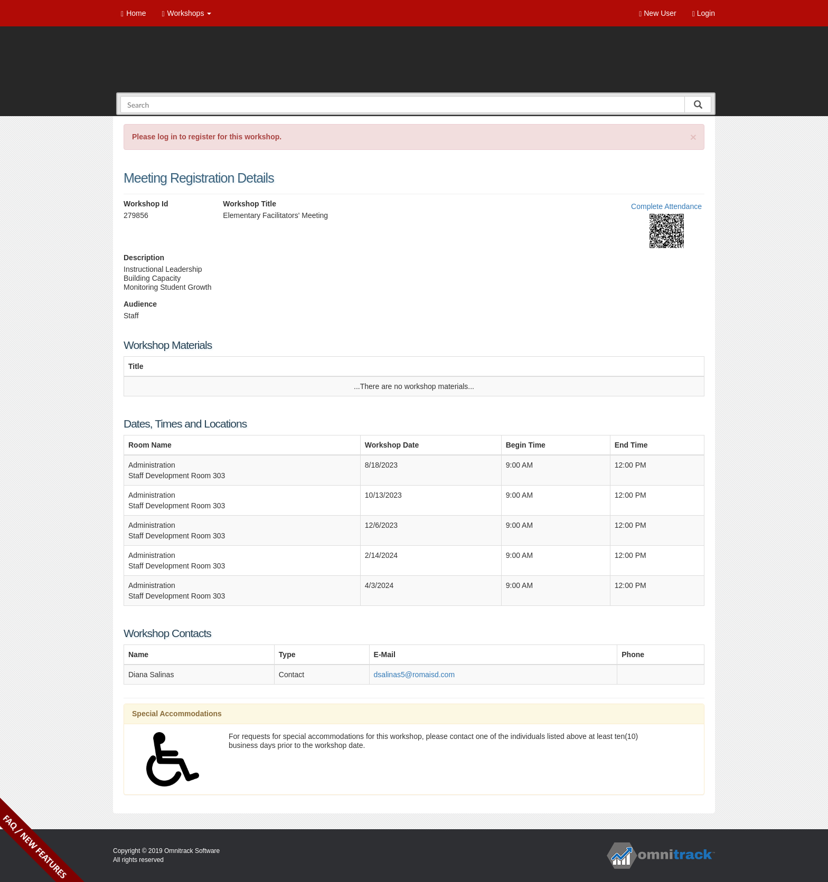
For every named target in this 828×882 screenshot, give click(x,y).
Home (133, 13)
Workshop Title (249, 204)
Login (703, 13)
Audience (140, 304)
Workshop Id (146, 204)
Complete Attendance (666, 206)
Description (144, 257)
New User (657, 13)
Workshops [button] (186, 13)
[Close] (693, 137)
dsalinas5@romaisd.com (414, 674)
